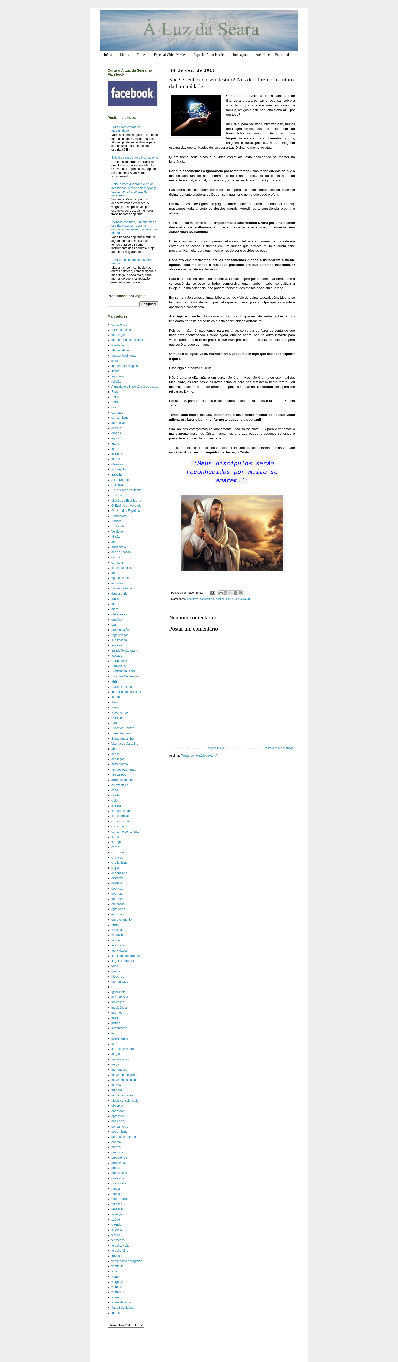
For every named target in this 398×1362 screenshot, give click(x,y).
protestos (117, 1178)
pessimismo (119, 1131)
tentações (118, 1240)
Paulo (115, 723)
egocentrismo (120, 578)
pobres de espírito (123, 1137)
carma (115, 557)
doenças (117, 888)
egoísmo (117, 438)
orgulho (116, 619)
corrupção (118, 852)
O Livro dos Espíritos (125, 511)
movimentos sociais (124, 1080)
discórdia (117, 878)
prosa (115, 1168)
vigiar (115, 1276)
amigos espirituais (123, 769)
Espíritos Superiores (125, 676)
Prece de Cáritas (122, 728)
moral (115, 609)
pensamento (119, 1126)
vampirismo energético (126, 1261)
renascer (117, 1209)
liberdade (117, 345)
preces (116, 1147)
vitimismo (117, 1292)
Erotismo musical (123, 671)
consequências (121, 568)
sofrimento (118, 469)
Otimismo (117, 718)
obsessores (119, 614)
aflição (115, 536)
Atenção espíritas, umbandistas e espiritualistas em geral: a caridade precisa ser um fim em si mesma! (134, 227)
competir (117, 562)
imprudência (119, 997)
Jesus (238, 598)
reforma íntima (121, 330)
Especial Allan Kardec (209, 55)
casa (114, 790)
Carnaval (117, 485)
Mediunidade (120, 350)
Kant (114, 702)
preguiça (117, 1152)
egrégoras (118, 909)
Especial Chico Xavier (170, 55)
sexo (114, 361)
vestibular (117, 1266)
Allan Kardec (120, 480)
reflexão (116, 1204)
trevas (115, 1256)
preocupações (120, 630)
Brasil (115, 392)
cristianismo (119, 862)
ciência (116, 806)
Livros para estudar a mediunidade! (125, 128)
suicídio (116, 1230)
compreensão (120, 811)
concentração (120, 816)
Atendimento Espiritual (272, 55)
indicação (117, 1002)
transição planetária (124, 650)
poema (116, 1142)
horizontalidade (121, 588)
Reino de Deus (121, 733)
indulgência (119, 1007)
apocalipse (118, 774)
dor (113, 573)
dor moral (117, 899)
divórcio (116, 883)
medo (115, 604)
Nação (115, 707)
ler (113, 1033)
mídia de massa (122, 1095)
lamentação (119, 1028)
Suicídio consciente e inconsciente (134, 157)
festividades (119, 950)
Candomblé (119, 661)
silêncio (116, 1225)
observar (117, 1106)
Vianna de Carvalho (124, 743)
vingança (117, 1282)
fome (114, 966)
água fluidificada (122, 1307)
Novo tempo (119, 712)
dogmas (116, 893)
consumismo (119, 417)
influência (117, 454)
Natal (246, 598)
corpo (115, 847)
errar (114, 925)
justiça (115, 1023)
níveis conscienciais (124, 1100)
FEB (114, 681)
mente (115, 459)
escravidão (118, 935)
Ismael (115, 697)
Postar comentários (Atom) (199, 755)
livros (115, 599)
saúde (115, 1219)
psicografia (118, 1183)
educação (118, 904)
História (116, 495)
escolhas (117, 930)
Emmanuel (118, 666)
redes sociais (120, 1199)
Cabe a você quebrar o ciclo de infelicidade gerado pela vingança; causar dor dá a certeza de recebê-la (134, 189)
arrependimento (122, 780)
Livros (124, 55)
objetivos (117, 464)
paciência (117, 1121)
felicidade (117, 945)
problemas (118, 1163)
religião (116, 381)
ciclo (114, 800)
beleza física (119, 785)
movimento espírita (124, 1075)
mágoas (116, 1090)
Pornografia (119, 516)
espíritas (117, 583)
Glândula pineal (121, 687)
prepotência (119, 1157)
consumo (117, 826)
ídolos (115, 1313)
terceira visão (120, 1245)
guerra (115, 971)
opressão (117, 1116)
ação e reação (121, 552)
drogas (116, 433)
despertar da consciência (128, 340)
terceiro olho (119, 1250)
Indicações (240, 55)
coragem (117, 842)
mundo (116, 1085)
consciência (207, 598)
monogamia (119, 1069)
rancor (115, 1188)
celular (115, 795)
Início (108, 55)
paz (113, 624)
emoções (117, 914)
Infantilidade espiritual (126, 692)
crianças (117, 857)
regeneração (119, 635)
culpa (115, 868)
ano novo (192, 598)
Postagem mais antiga (278, 748)
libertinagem (119, 1038)
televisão (117, 645)
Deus (115, 397)
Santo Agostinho (122, 738)
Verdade (117, 531)
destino (220, 598)
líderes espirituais (123, 1049)
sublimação (119, 640)
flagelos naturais (122, 961)
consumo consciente (125, 831)
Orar (114, 407)
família (115, 940)
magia (115, 1054)
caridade (117, 412)
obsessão (117, 1111)
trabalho (116, 474)
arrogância (118, 547)
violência (117, 1287)
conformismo (120, 821)
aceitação (117, 759)
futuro (229, 598)
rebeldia (116, 1194)
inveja (115, 1018)
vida (114, 1271)
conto (115, 837)
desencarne (119, 873)
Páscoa (116, 521)
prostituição (119, 1173)
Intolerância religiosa (125, 366)
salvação (117, 1214)
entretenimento (121, 919)
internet (116, 1012)
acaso (115, 754)
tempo (115, 1235)
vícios (115, 1297)
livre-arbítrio (119, 593)
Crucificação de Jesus (126, 490)
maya (115, 1064)
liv (112, 1044)
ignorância (118, 992)
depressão (118, 423)
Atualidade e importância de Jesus (134, 386)
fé (112, 449)
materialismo (120, 1059)
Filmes (141, 55)
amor (114, 542)
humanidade (119, 981)
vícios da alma (121, 1302)
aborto (115, 749)
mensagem (118, 335)
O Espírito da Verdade (126, 505)
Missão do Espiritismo (126, 500)
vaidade (116, 655)
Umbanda (118, 526)
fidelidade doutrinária (125, 956)
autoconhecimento (123, 355)
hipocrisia (117, 976)
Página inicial (216, 748)
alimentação (119, 764)
